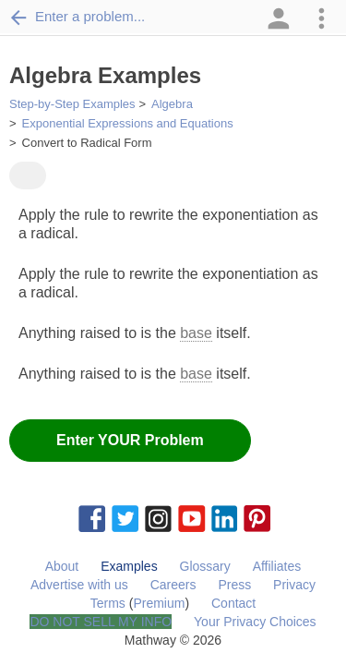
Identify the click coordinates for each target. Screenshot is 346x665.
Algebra (172, 104)
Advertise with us (79, 584)
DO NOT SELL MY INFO (101, 621)
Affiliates (277, 566)
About (62, 566)
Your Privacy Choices (255, 621)
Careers (173, 584)
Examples (129, 566)
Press (234, 584)
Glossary (205, 566)
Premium (159, 603)
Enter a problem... (77, 16)
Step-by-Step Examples (72, 104)
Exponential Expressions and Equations (127, 123)
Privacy (294, 584)
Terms (107, 603)
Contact (233, 603)
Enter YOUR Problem (130, 440)
